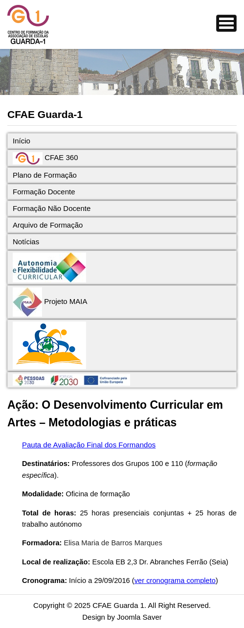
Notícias (26, 241)
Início (21, 141)
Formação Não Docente (51, 208)
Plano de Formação (45, 175)
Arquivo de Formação (48, 225)
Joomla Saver (139, 617)
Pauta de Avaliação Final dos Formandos (88, 445)
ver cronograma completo (175, 580)
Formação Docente (44, 191)
